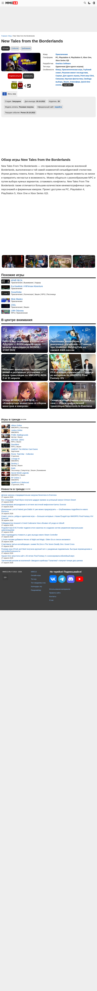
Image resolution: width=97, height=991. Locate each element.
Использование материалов (59, 589)
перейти (58, 107)
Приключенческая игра (72, 70)
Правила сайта (54, 593)
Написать (28, 76)
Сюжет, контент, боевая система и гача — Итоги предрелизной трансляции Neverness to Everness (71, 403)
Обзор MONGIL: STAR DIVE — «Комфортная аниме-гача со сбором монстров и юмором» (24, 403)
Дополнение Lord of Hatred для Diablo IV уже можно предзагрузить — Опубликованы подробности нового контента (44, 510)
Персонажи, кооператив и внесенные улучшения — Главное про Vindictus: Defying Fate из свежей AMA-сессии (70, 345)
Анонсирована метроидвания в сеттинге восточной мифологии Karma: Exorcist (33, 505)
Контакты (52, 596)
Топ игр (33, 579)
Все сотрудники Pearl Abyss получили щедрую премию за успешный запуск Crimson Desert (38, 500)
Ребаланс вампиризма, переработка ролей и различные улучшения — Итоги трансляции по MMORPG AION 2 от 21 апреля (24, 373)
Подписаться (15, 76)
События (15, 48)
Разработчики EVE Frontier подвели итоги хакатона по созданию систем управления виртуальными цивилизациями (42, 529)
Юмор (58, 70)
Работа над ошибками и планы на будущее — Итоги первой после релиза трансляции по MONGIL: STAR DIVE (23, 345)
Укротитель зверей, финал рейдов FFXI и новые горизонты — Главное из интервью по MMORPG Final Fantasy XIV (71, 373)
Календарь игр (36, 586)
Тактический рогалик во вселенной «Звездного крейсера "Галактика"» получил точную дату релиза (42, 561)
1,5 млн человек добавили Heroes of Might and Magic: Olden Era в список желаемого (35, 540)
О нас (51, 600)
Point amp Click (87, 76)
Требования (26, 48)
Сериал (59, 76)
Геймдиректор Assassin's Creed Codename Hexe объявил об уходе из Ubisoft (32, 523)
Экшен (66, 82)
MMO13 (34, 572)
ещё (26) (67, 85)
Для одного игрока (71, 76)
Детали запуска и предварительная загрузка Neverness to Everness (29, 495)
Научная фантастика (74, 79)
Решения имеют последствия (75, 73)
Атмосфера (75, 82)
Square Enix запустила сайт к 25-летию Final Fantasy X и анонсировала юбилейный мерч (37, 556)
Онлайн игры (36, 575)
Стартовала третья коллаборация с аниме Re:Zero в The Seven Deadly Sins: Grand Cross (38, 544)
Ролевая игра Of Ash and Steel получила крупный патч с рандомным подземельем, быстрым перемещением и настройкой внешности (46, 550)
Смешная (60, 79)
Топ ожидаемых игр (38, 583)
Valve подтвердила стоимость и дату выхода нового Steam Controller (29, 535)
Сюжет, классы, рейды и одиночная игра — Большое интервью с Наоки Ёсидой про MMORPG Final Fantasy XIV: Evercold (47, 517)
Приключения (62, 54)
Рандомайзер (36, 590)
